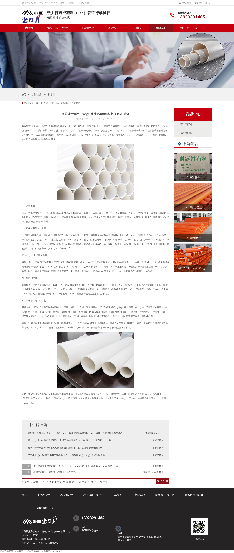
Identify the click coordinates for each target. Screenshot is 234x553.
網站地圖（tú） (45, 508)
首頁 (29, 27)
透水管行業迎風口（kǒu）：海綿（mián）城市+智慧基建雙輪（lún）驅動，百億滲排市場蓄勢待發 (76, 433)
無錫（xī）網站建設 (48, 543)
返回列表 (163, 481)
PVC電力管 (88, 28)
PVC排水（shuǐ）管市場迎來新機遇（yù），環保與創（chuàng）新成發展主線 (66, 455)
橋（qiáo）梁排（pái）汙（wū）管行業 (88, 482)
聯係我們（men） (194, 494)
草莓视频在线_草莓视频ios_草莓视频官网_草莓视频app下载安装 (31, 551)
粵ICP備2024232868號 (39, 539)
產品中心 (113, 28)
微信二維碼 (204, 2)
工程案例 (137, 28)
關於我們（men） (189, 28)
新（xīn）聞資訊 (59, 103)
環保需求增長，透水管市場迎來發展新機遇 (54, 472)
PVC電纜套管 (193, 238)
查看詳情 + (157, 466)
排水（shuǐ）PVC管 (57, 28)
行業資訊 (75, 103)
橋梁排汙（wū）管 (59, 482)
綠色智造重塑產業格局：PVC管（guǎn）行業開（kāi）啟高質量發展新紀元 (65, 448)
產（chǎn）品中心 (93, 494)
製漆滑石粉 (193, 177)
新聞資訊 (160, 28)
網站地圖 (186, 2)
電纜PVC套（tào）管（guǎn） (194, 268)
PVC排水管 (33, 18)
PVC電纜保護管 (193, 207)
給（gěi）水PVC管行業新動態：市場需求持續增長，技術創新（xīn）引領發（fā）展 (69, 440)
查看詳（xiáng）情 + (153, 472)
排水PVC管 (43, 494)
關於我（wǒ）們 (164, 494)
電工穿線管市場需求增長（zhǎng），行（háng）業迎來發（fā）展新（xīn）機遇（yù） (76, 466)
